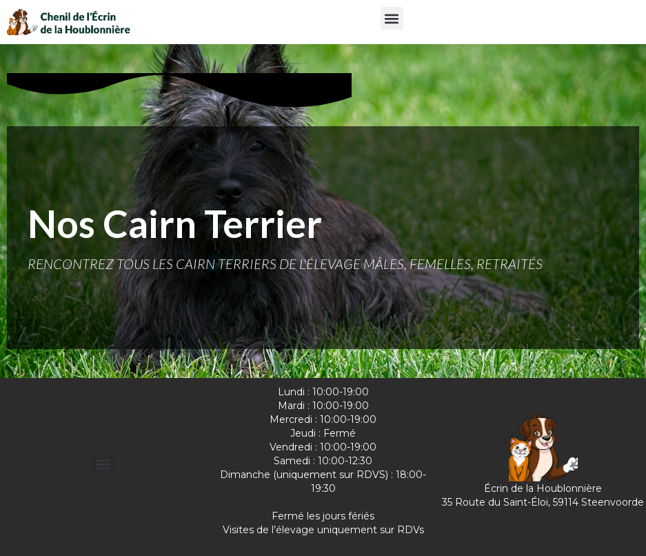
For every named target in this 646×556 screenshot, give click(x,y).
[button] (392, 18)
